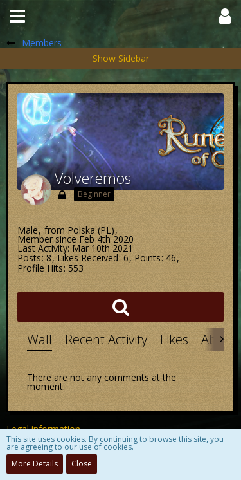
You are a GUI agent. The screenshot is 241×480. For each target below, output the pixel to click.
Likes (174, 339)
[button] (17, 16)
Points (147, 258)
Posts (29, 258)
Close (81, 463)
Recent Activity (106, 339)
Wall (39, 339)
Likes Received (87, 258)
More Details (35, 463)
